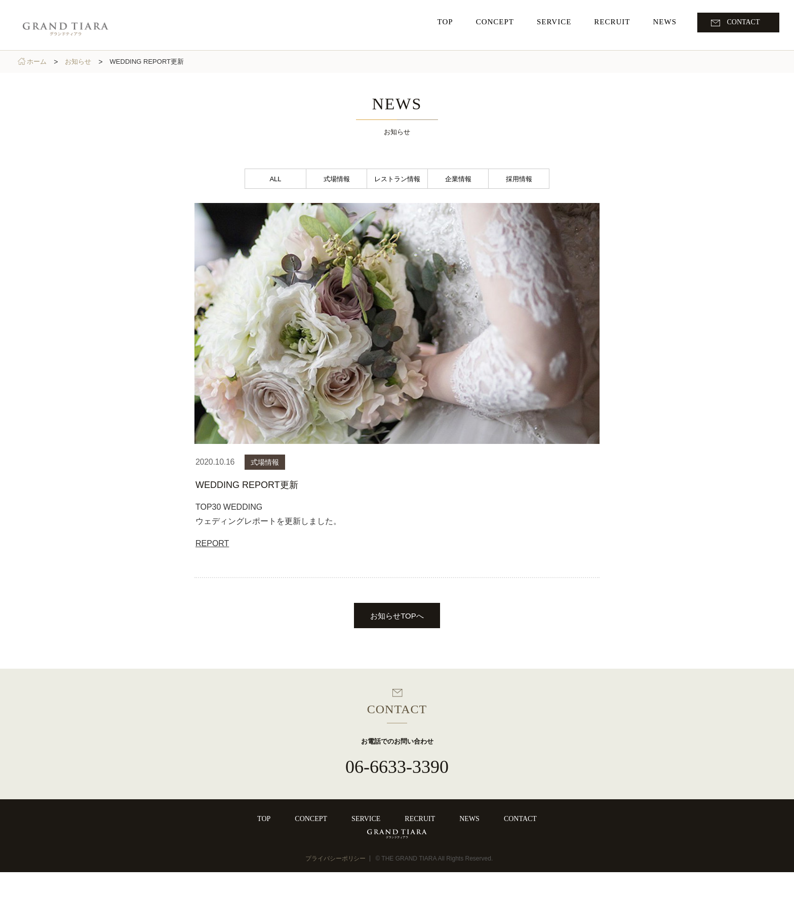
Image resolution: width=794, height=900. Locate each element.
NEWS (469, 819)
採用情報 (519, 179)
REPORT (212, 543)
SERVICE (365, 819)
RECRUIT (420, 819)
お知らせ (81, 61)
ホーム (40, 61)
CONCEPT (311, 819)
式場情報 (337, 179)
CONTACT (520, 819)
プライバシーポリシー (336, 886)
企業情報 (458, 179)
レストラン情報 (397, 179)
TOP (263, 819)
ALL (275, 179)
